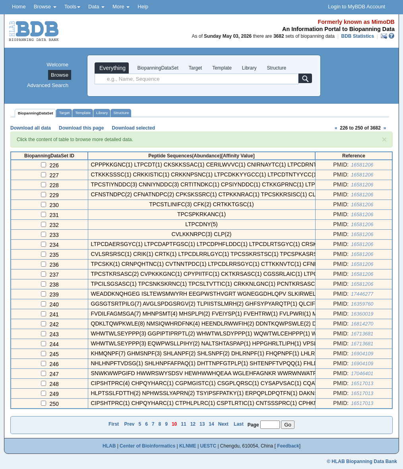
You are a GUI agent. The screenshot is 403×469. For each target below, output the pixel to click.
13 (202, 424)
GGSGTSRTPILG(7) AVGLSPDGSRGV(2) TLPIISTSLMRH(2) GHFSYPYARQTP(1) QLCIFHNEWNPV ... (220, 303)
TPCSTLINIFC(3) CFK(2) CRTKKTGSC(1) (201, 204)
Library (249, 68)
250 (54, 404)
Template (222, 68)
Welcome (57, 65)
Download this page (81, 128)
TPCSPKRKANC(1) (201, 214)
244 (54, 344)
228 (54, 185)
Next (223, 424)
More (121, 7)
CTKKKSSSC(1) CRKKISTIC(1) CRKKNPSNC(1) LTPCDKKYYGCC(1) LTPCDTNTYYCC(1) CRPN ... (216, 174)
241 (54, 314)
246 (54, 364)
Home (19, 7)
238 (54, 284)
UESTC (208, 446)
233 (54, 235)
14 (211, 424)
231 (54, 215)
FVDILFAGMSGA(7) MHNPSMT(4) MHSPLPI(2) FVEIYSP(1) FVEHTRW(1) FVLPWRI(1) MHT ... (211, 313)
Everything (112, 68)
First (113, 424)
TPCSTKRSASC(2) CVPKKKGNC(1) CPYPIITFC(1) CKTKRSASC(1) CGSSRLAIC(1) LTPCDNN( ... (214, 274)
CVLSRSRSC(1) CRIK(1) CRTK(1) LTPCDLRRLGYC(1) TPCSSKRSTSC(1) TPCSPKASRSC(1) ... (213, 254)
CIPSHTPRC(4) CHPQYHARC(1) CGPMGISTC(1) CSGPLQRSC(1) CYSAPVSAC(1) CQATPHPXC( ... (218, 383)
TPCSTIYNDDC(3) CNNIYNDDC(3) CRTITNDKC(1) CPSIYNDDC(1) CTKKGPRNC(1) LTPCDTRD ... (216, 184)
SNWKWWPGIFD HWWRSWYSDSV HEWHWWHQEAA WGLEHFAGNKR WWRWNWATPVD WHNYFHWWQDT (232, 373)
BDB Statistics (357, 36)
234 (54, 245)
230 (54, 205)
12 (193, 424)
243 (54, 334)
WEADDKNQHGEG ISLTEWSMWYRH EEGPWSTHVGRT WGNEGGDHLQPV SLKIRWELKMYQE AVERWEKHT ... (234, 294)
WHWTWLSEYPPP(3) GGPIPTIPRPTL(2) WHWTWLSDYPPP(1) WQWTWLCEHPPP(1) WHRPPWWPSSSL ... (229, 333)
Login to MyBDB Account (356, 7)
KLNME (187, 446)
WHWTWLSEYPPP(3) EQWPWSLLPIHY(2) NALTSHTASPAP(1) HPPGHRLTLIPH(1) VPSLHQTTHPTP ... (222, 343)
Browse (45, 7)
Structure (277, 68)
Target (195, 68)
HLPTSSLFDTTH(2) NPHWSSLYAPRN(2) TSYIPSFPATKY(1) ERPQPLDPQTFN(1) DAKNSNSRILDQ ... (220, 393)
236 (54, 265)
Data (96, 7)
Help (143, 7)
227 (54, 175)
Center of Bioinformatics (147, 446)
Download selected (133, 128)
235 (54, 255)
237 (54, 274)
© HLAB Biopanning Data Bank (362, 461)
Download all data (30, 128)
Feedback (288, 446)
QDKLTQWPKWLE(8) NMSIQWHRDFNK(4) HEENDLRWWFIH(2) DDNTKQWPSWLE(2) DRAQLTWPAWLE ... (228, 323)
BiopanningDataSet (157, 68)
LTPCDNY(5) (201, 224)
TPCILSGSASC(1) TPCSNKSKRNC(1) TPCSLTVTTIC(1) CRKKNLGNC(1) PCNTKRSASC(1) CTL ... (215, 284)
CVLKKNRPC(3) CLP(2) (202, 234)
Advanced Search (47, 85)
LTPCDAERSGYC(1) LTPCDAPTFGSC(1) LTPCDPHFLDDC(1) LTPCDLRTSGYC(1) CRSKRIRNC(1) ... (219, 244)
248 (54, 384)
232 (54, 225)
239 (54, 294)
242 (54, 324)
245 (54, 354)
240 (54, 304)
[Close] (384, 139)
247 (54, 374)
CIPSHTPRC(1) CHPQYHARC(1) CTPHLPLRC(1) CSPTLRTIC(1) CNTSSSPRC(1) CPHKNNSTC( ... (216, 403)
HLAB (109, 446)
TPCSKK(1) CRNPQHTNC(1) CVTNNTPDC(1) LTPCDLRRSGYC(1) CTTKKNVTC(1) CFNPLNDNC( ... (218, 264)
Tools (72, 7)
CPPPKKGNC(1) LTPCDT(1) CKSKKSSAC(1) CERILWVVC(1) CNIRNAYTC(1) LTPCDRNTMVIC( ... (215, 164)
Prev (129, 424)
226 (54, 165)
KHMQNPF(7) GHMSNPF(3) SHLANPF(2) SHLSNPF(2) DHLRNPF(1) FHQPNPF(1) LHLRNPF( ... (212, 353)
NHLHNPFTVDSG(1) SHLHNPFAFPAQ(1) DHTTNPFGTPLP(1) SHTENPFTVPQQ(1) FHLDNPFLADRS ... (222, 363)
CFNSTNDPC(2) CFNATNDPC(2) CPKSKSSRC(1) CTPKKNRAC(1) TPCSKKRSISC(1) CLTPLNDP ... (217, 194)
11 (183, 424)
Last (239, 424)
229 (54, 195)
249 (54, 394)
